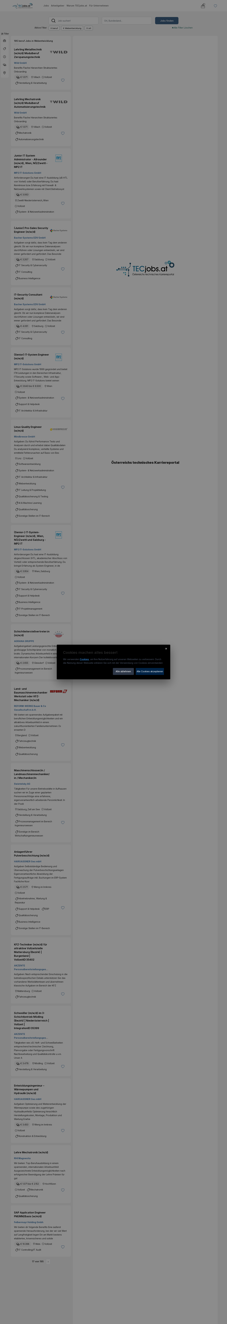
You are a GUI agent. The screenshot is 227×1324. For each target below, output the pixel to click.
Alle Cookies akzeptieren (150, 671)
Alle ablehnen (123, 671)
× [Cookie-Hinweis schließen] (166, 648)
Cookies (84, 659)
